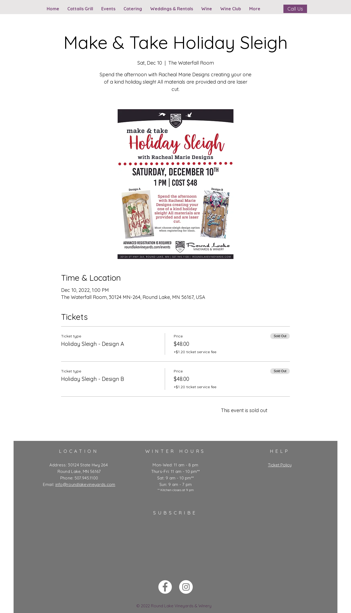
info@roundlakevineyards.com (85, 484)
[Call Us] (295, 9)
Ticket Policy (280, 464)
